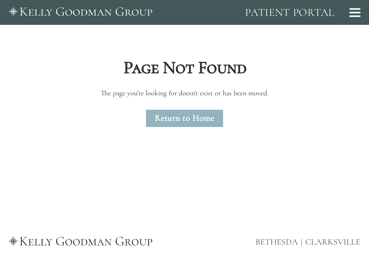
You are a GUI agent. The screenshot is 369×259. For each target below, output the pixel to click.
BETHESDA (276, 242)
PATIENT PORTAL (289, 12)
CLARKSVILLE (332, 242)
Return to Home (184, 118)
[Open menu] (355, 12)
